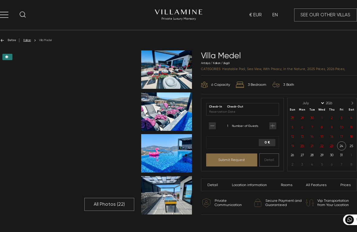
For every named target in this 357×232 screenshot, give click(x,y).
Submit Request (231, 160)
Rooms (286, 185)
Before (8, 40)
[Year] (334, 103)
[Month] (313, 103)
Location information (249, 185)
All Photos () (109, 204)
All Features (316, 185)
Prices (345, 185)
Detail (269, 160)
